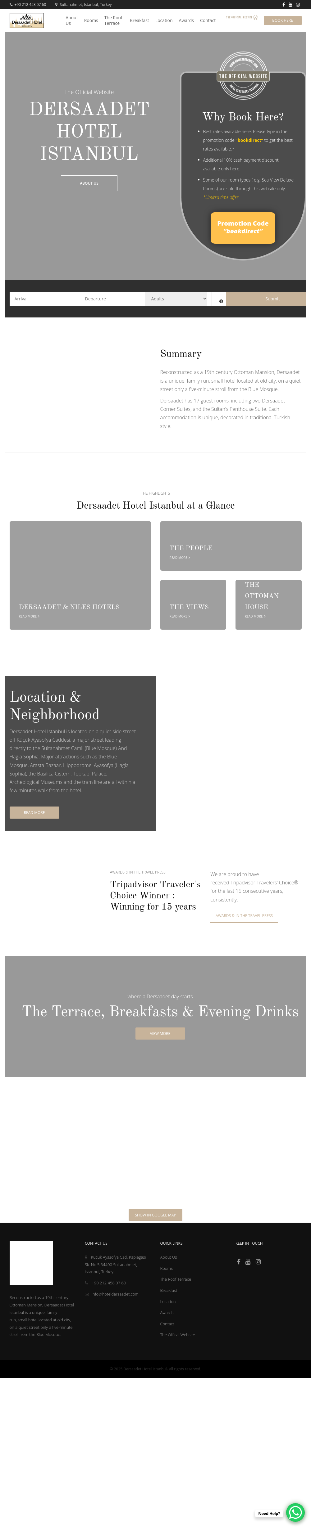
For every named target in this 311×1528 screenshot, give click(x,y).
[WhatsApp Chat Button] (295, 1512)
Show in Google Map (155, 1215)
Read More (34, 812)
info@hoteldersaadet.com (112, 1294)
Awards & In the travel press (244, 915)
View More (160, 1033)
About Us (89, 183)
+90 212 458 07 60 (28, 4)
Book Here (282, 20)
